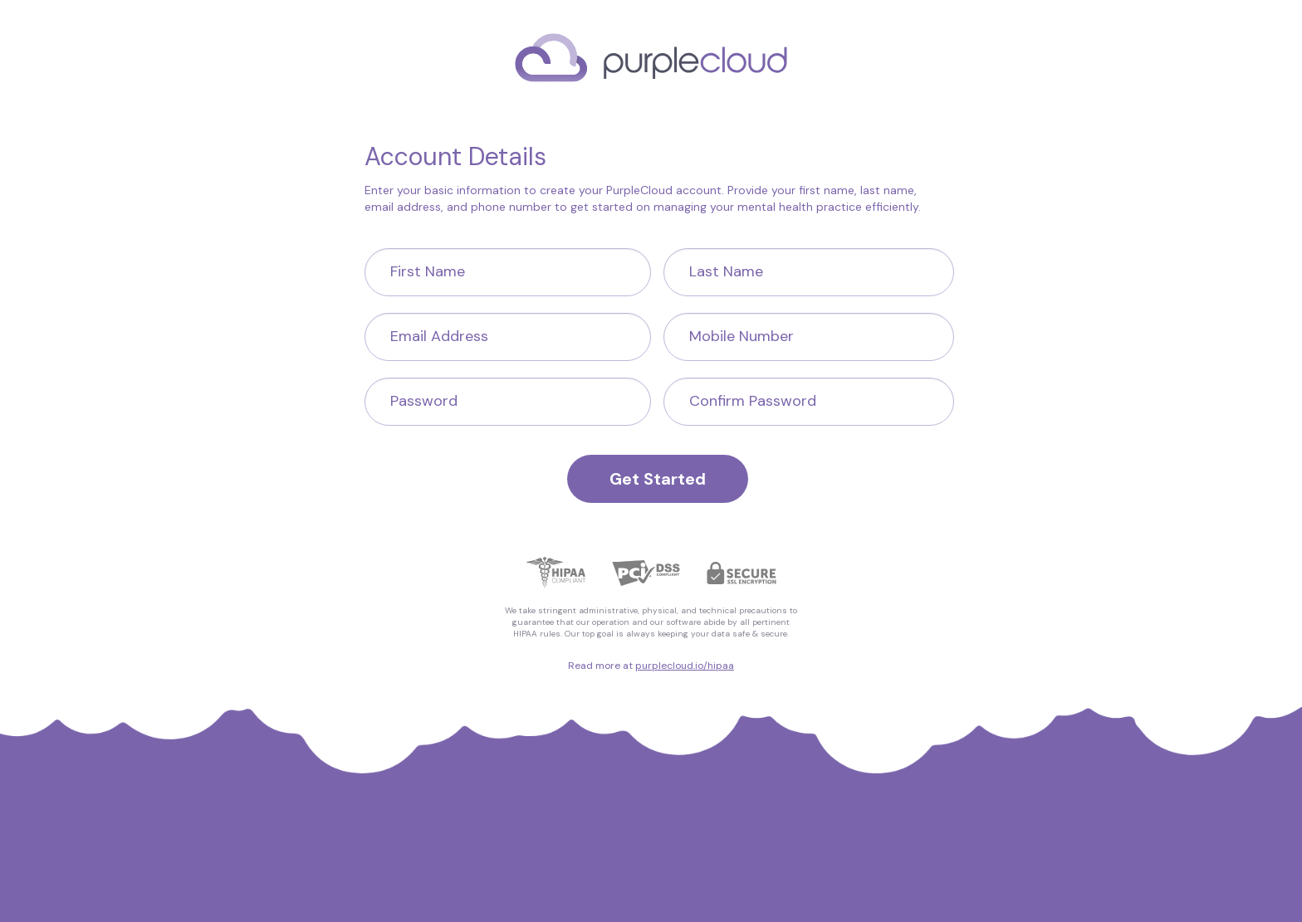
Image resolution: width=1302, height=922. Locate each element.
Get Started (657, 479)
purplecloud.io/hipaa (684, 665)
